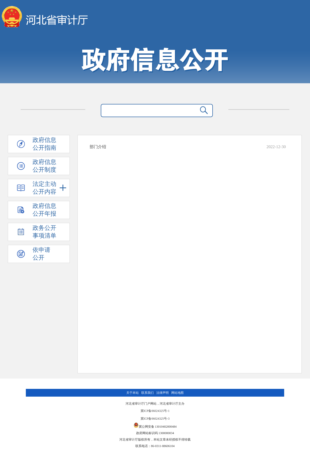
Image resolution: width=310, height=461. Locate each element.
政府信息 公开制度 (44, 166)
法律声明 (162, 393)
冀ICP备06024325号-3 (155, 418)
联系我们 (147, 393)
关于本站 (132, 393)
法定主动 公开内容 (49, 188)
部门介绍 (98, 147)
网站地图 (177, 393)
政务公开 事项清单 (44, 232)
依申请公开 (41, 254)
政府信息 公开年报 (44, 210)
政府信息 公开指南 (44, 144)
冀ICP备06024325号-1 (155, 411)
